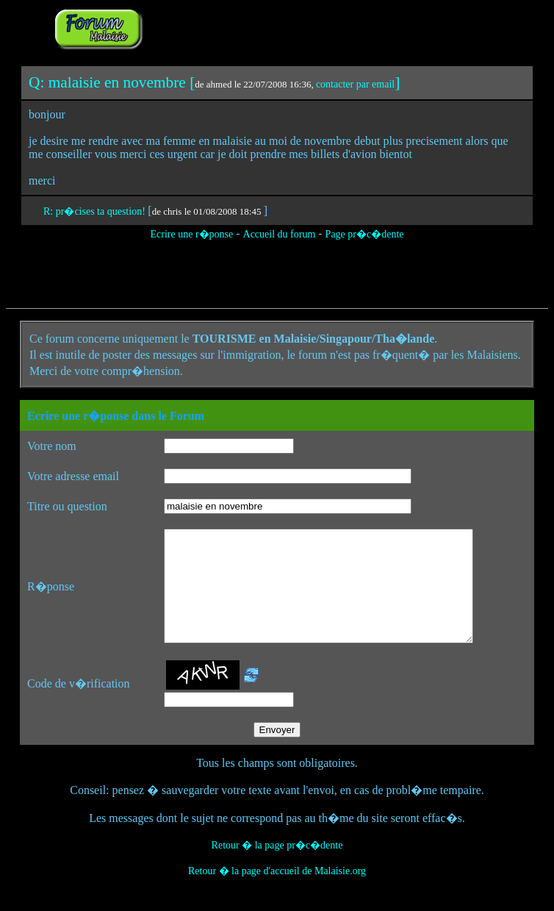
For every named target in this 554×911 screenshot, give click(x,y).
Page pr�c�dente (364, 234)
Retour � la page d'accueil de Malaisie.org (277, 893)
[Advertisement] (330, 28)
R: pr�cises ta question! (95, 211)
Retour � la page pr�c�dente (277, 867)
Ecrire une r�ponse (191, 234)
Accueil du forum (279, 234)
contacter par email (355, 84)
